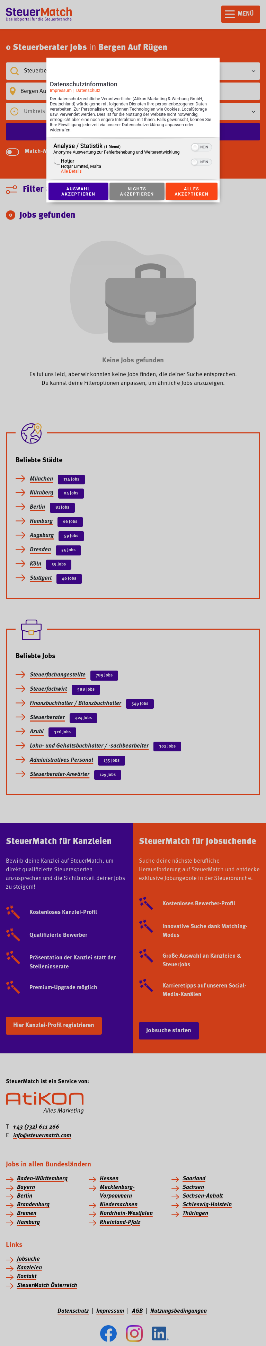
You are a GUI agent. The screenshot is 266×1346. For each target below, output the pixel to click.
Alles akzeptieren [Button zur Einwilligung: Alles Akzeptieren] (192, 191)
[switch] (201, 147)
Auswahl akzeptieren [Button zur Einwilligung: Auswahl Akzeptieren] (78, 191)
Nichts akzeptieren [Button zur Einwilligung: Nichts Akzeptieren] (137, 191)
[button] (195, 147)
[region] (133, 159)
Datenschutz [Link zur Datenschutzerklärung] (88, 90)
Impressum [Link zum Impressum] (61, 90)
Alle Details (71, 171)
